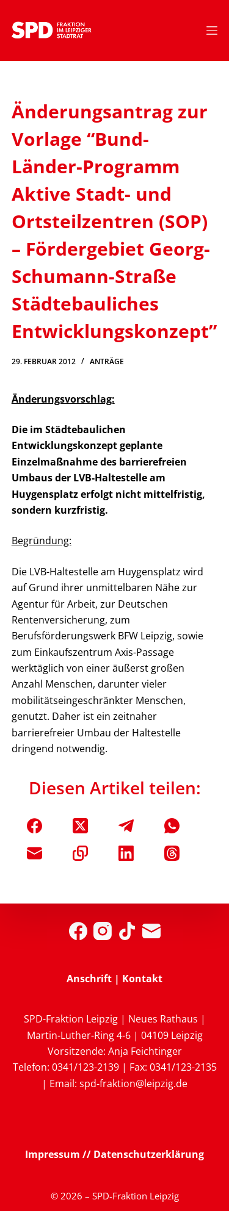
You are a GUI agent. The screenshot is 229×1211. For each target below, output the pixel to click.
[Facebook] (34, 825)
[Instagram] (102, 931)
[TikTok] (127, 931)
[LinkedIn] (126, 853)
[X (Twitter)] (80, 825)
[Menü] (211, 30)
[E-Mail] (34, 853)
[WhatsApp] (172, 825)
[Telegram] (126, 825)
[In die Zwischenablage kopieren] (80, 853)
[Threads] (172, 853)
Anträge (107, 361)
